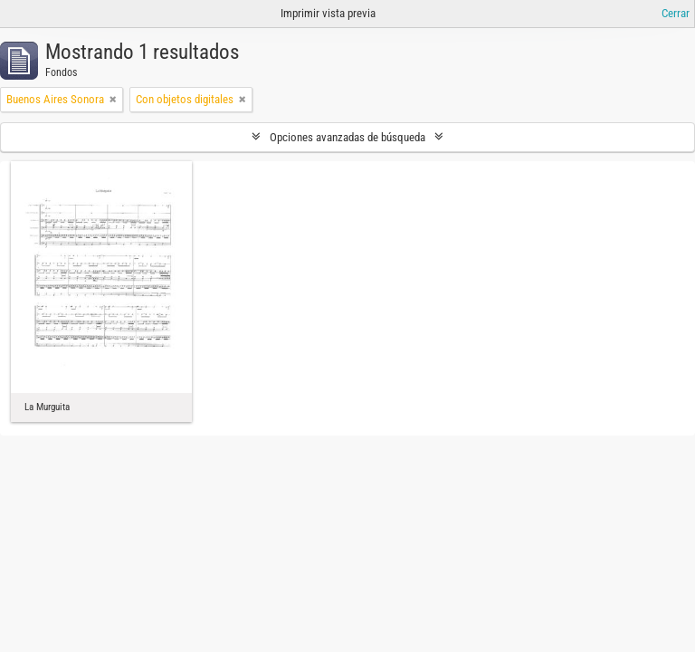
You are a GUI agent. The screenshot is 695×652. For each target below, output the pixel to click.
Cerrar (676, 13)
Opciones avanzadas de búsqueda (347, 137)
